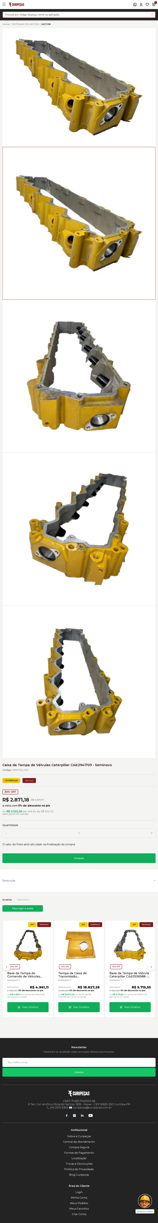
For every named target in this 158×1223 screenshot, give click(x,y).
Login (79, 1192)
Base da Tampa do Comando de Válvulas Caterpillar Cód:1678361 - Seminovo (25, 975)
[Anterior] (6, 967)
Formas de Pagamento (79, 1152)
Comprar (79, 858)
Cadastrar (79, 1072)
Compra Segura (79, 1147)
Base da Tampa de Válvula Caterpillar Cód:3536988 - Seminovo (129, 975)
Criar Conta (79, 1214)
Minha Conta (79, 1197)
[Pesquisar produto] (152, 15)
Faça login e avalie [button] (22, 908)
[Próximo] (151, 967)
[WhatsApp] (135, 4)
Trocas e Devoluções (79, 1163)
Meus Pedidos (79, 1203)
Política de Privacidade (79, 1169)
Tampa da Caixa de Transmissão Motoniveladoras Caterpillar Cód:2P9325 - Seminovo (76, 975)
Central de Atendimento (79, 1141)
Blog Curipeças (79, 1174)
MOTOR (46, 24)
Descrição (9, 880)
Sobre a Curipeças (79, 1136)
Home (6, 24)
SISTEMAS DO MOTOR (25, 24)
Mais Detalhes (30, 1007)
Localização (79, 1158)
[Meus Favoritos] (147, 4)
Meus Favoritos (79, 1208)
